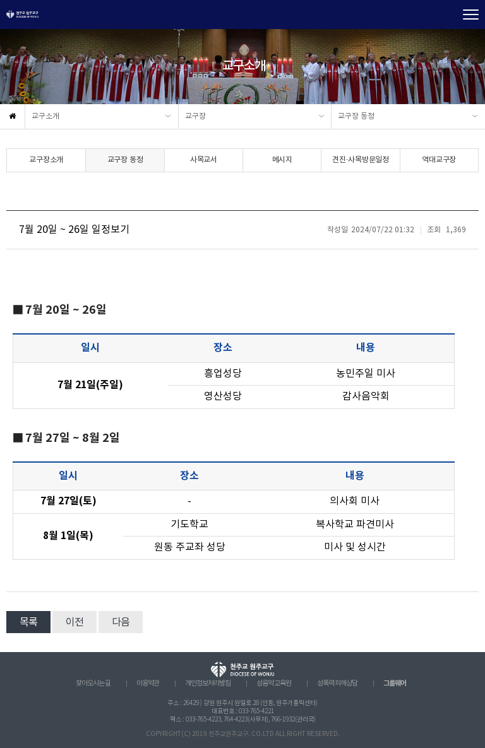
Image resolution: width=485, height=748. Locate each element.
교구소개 (45, 116)
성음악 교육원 (273, 683)
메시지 (282, 160)
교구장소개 (46, 160)
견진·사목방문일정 (360, 160)
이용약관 (147, 683)
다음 (120, 622)
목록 (28, 622)
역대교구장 (439, 160)
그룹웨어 (394, 683)
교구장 (195, 116)
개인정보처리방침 (208, 683)
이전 (74, 622)
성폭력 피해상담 (337, 683)
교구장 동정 (356, 116)
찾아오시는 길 (93, 683)
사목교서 (203, 160)
